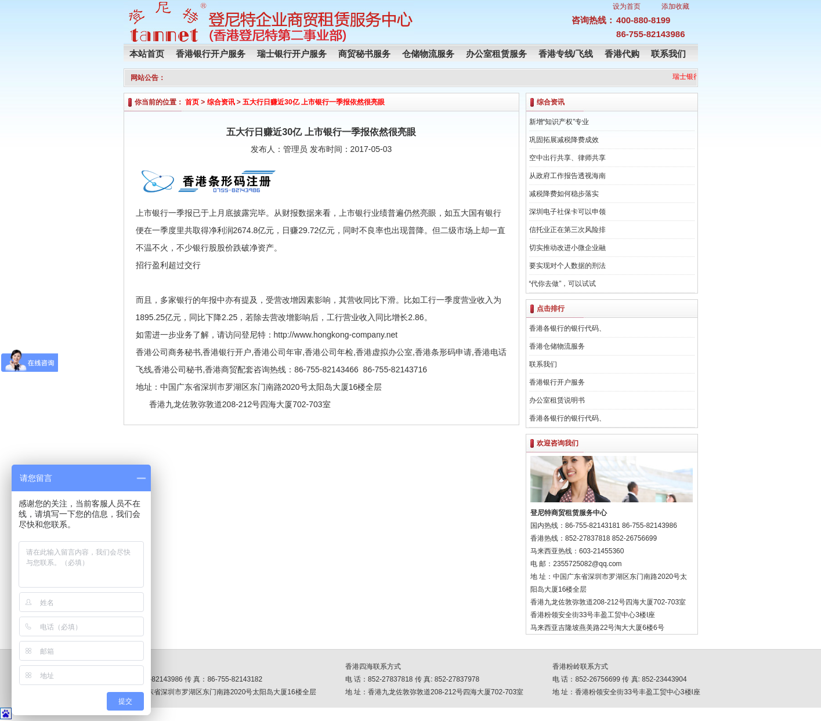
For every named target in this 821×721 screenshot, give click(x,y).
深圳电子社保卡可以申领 (567, 212)
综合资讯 (221, 102)
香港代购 (622, 54)
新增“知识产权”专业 (559, 122)
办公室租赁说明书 (557, 400)
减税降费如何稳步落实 (564, 194)
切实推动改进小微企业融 (567, 248)
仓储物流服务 (428, 54)
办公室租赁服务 (496, 54)
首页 (192, 102)
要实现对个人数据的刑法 (567, 266)
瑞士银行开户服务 (292, 54)
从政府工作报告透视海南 (567, 176)
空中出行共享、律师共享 (567, 158)
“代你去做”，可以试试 (562, 284)
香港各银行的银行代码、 (567, 328)
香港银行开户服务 (210, 54)
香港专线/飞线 (565, 54)
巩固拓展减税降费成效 (564, 140)
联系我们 (668, 54)
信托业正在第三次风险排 (567, 230)
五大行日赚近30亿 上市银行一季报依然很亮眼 (314, 102)
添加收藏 (675, 6)
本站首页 (146, 54)
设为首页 (627, 6)
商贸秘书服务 (364, 54)
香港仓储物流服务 (557, 346)
